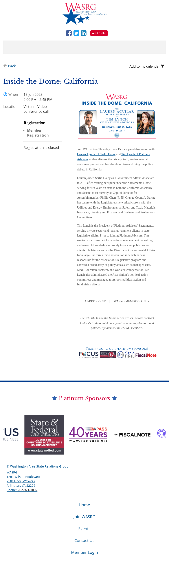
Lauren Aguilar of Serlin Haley (96, 154)
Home (84, 504)
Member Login (84, 552)
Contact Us (84, 540)
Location (10, 106)
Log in (100, 33)
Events (84, 528)
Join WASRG (84, 516)
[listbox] (147, 66)
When (13, 94)
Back (12, 66)
